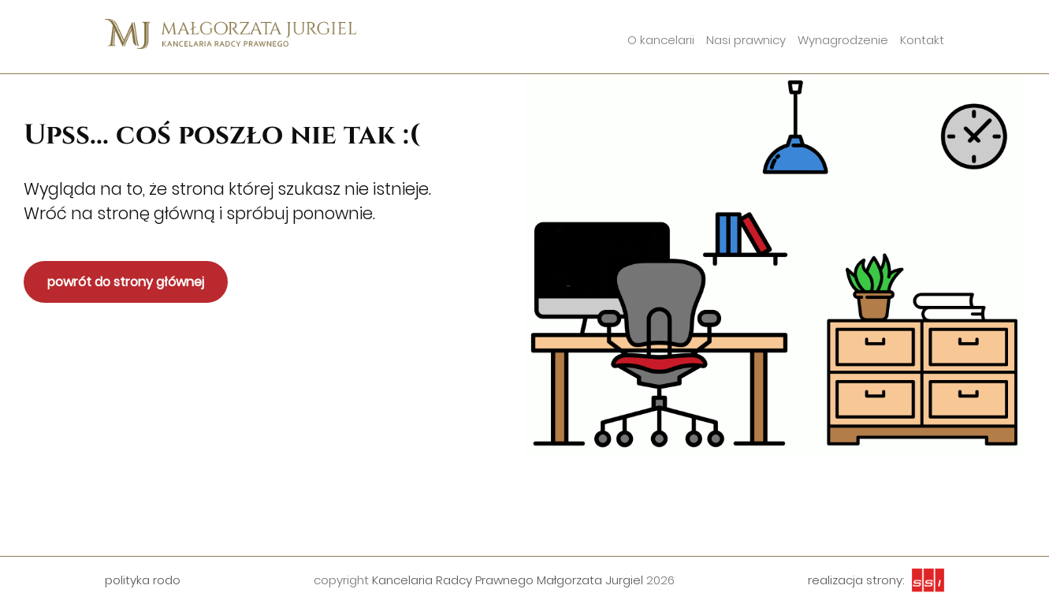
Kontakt (922, 40)
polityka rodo (142, 580)
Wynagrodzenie (843, 40)
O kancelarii (660, 40)
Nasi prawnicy (746, 40)
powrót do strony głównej (125, 282)
